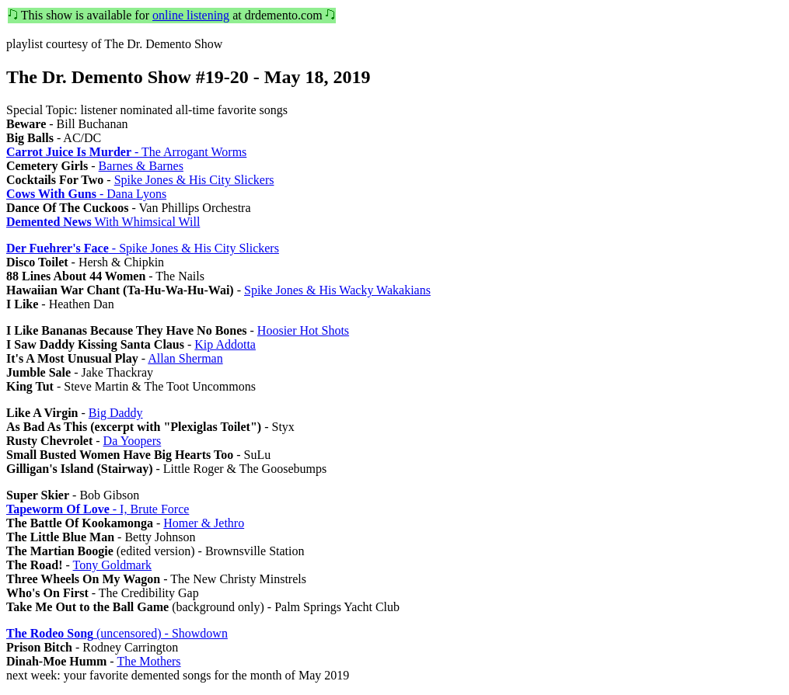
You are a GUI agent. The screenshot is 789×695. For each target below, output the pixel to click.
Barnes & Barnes (141, 165)
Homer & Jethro (203, 523)
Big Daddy (116, 412)
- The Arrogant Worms (126, 151)
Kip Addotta (225, 344)
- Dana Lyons (86, 193)
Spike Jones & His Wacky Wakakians (337, 290)
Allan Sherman (185, 358)
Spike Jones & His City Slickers (194, 179)
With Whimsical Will (103, 221)
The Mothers (148, 661)
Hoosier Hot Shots (303, 330)
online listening (190, 15)
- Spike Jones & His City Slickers (142, 248)
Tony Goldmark (112, 565)
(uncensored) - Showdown (117, 633)
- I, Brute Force (97, 509)
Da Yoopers (132, 440)
